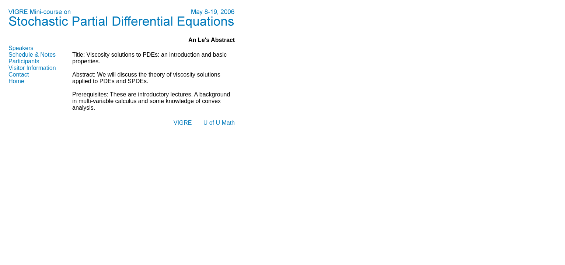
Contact (18, 74)
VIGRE (183, 123)
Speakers (21, 48)
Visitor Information (32, 68)
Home (16, 81)
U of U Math (219, 123)
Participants (23, 61)
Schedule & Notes (32, 55)
